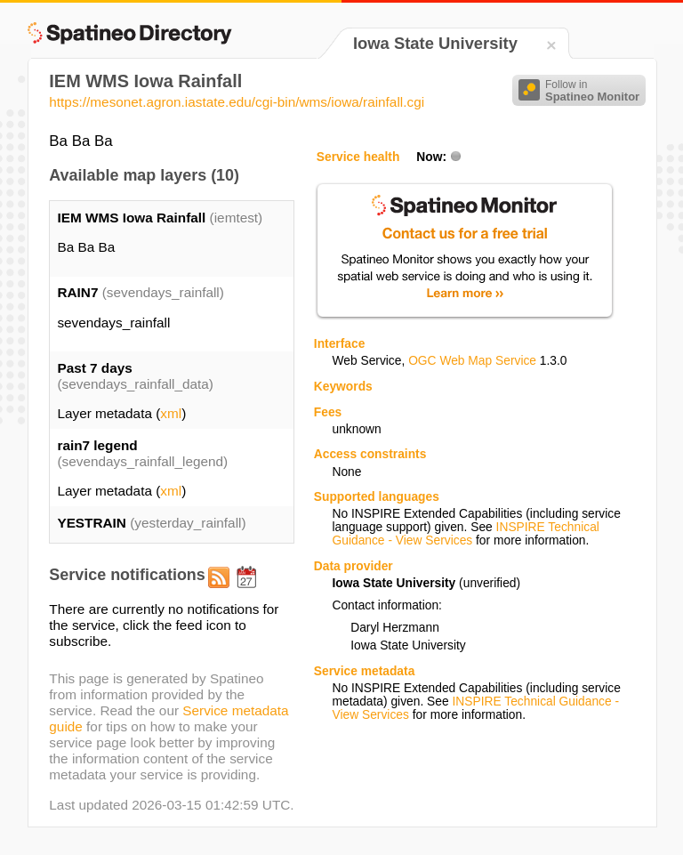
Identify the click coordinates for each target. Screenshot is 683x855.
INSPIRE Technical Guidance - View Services (465, 533)
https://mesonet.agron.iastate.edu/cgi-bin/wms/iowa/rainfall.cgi (236, 101)
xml (170, 413)
